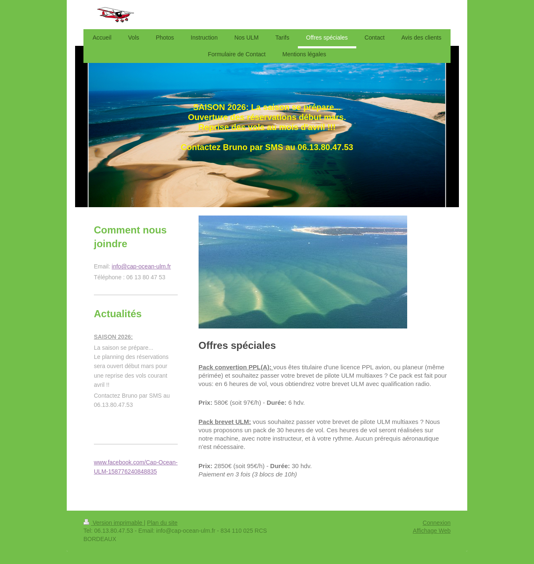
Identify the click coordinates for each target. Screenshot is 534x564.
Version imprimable (113, 522)
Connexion (437, 522)
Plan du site (162, 522)
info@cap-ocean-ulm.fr (141, 266)
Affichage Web (432, 530)
